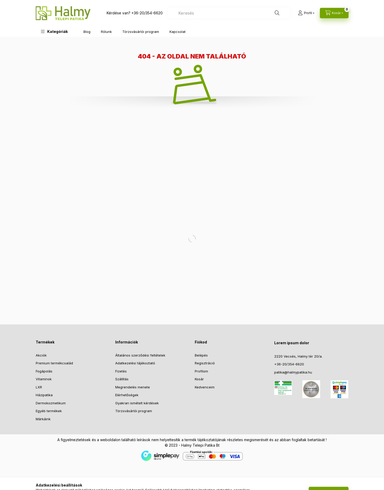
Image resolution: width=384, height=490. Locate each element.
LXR (39, 387)
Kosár (199, 379)
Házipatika (44, 395)
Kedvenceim (205, 387)
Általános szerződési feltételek (140, 355)
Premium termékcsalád (54, 363)
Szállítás (122, 379)
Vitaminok (44, 379)
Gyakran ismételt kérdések (137, 403)
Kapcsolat (177, 32)
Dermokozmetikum (51, 403)
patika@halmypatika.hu (293, 372)
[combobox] (229, 13)
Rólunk (106, 32)
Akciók (41, 355)
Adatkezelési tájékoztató (135, 363)
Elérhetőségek (126, 395)
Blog (86, 32)
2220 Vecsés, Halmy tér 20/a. (298, 356)
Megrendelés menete (132, 387)
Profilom (201, 371)
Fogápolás (44, 371)
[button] (54, 31)
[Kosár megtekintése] (334, 13)
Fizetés (121, 371)
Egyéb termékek (49, 411)
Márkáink (43, 419)
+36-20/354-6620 (147, 13)
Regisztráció (205, 363)
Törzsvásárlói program (140, 32)
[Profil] (306, 13)
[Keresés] (277, 13)
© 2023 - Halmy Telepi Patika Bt (192, 445)
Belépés (201, 355)
